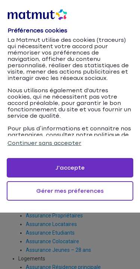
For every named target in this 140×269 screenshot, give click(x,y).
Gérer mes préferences (70, 191)
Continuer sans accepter (44, 143)
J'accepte (70, 168)
